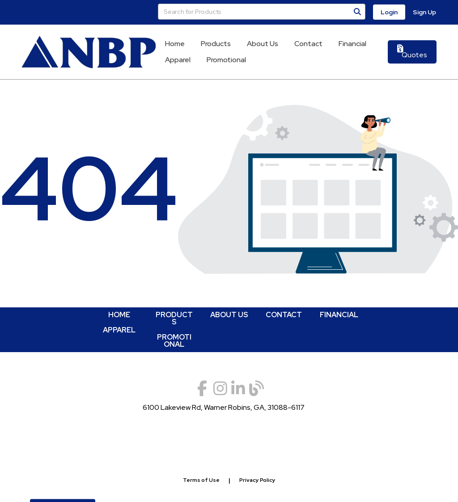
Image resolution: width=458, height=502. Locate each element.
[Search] (357, 11)
